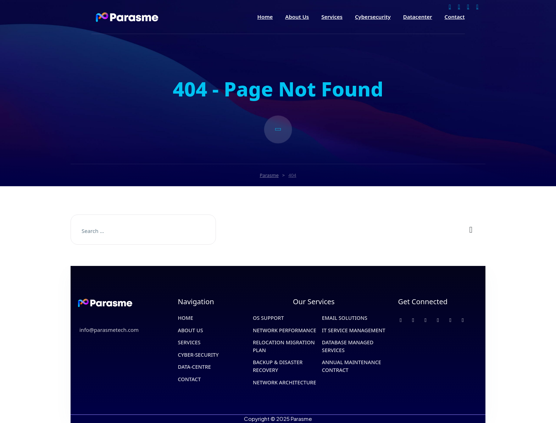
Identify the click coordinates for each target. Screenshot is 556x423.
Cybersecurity (373, 16)
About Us (297, 16)
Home (265, 16)
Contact (455, 16)
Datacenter (417, 16)
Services (332, 16)
